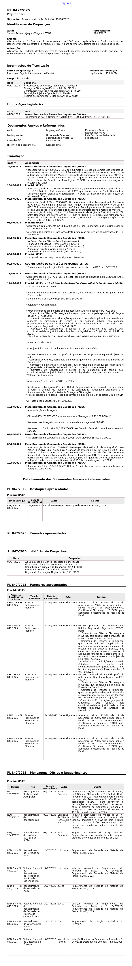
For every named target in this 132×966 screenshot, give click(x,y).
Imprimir (66, 3)
